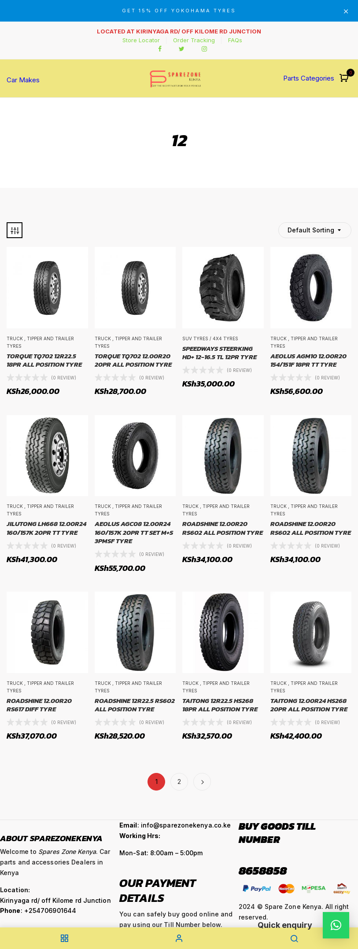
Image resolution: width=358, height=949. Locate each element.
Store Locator (141, 40)
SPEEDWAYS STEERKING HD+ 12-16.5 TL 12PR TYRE (219, 352)
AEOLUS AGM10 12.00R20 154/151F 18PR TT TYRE (308, 360)
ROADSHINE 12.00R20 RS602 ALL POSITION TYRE (222, 528)
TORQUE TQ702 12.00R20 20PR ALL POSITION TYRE (133, 360)
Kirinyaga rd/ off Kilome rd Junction (55, 900)
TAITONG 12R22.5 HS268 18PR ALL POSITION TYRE (220, 705)
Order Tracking (194, 40)
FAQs (235, 40)
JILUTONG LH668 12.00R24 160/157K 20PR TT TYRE (46, 528)
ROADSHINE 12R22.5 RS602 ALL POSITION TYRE (135, 705)
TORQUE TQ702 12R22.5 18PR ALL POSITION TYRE (44, 360)
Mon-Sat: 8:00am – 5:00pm (161, 853)
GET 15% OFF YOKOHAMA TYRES (179, 10)
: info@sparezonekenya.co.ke (175, 825)
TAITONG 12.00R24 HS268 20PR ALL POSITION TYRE (308, 705)
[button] (345, 78)
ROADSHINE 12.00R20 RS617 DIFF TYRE (39, 705)
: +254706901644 (38, 910)
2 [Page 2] (179, 781)
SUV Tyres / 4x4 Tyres (210, 338)
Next (202, 782)
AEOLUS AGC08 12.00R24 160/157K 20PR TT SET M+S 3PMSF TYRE (134, 532)
